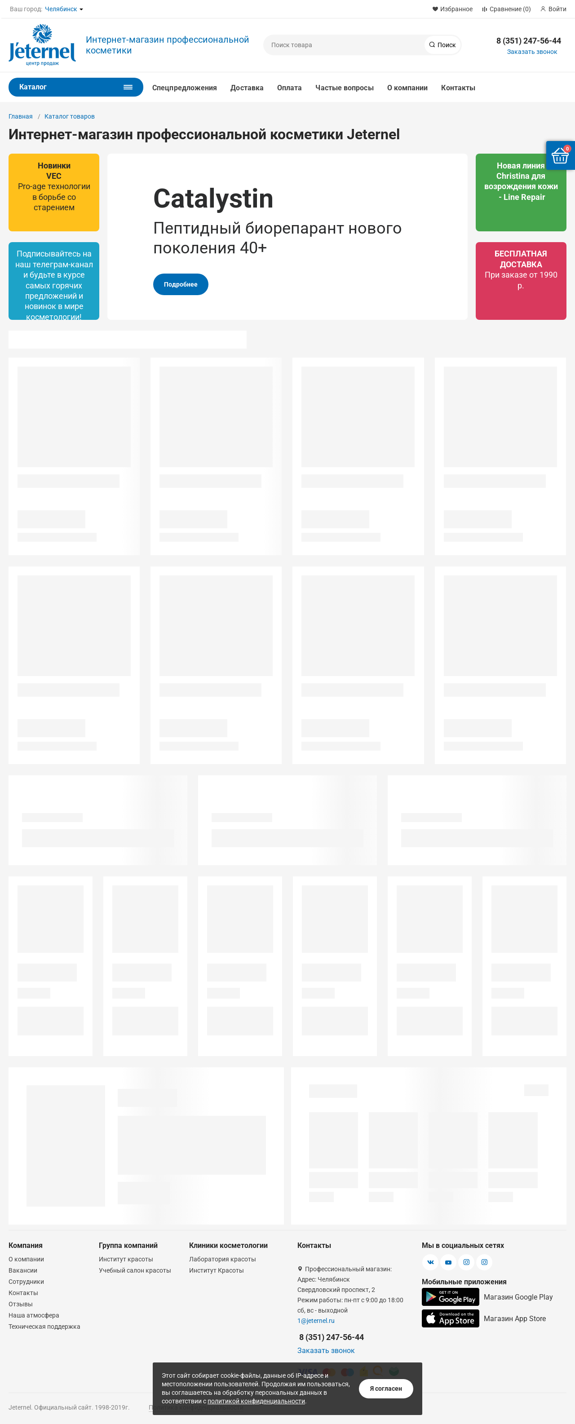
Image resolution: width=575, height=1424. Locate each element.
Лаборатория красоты (222, 1259)
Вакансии (23, 1270)
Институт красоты (126, 1259)
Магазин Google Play (487, 1297)
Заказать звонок (532, 51)
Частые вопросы (344, 88)
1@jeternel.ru (316, 1320)
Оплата (289, 88)
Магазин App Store (484, 1318)
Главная (21, 116)
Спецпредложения (184, 88)
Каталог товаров (69, 116)
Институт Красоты (216, 1270)
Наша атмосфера (34, 1315)
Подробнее (181, 284)
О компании (407, 88)
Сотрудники (26, 1281)
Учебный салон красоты (135, 1270)
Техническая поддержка (44, 1326)
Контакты (458, 88)
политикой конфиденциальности (256, 1401)
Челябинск (61, 9)
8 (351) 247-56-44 (528, 40)
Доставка (247, 88)
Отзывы (21, 1304)
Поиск (446, 45)
